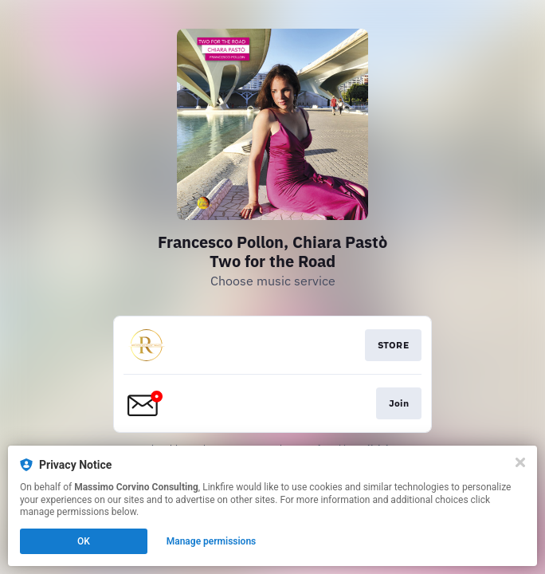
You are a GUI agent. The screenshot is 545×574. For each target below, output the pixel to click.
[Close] (520, 462)
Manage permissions (212, 541)
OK (83, 541)
